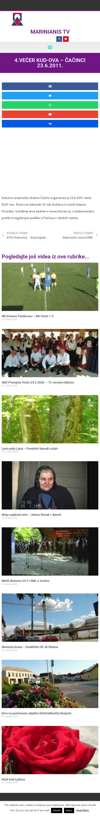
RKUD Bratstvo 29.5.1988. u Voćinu (25, 581)
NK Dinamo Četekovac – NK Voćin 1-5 (28, 316)
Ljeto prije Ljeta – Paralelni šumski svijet (30, 448)
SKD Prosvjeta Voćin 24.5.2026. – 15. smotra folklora (38, 382)
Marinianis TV (50, 32)
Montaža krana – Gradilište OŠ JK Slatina (30, 647)
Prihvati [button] (56, 810)
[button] (50, 47)
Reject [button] (69, 810)
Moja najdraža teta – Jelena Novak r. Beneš (31, 514)
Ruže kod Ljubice (13, 779)
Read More (83, 810)
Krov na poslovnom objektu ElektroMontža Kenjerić (36, 713)
